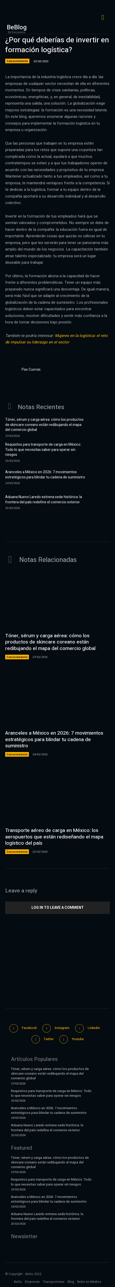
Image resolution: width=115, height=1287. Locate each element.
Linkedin (94, 1028)
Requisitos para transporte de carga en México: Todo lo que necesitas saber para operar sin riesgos (43, 449)
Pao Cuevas (31, 369)
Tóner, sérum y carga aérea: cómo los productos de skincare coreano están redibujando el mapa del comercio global (44, 424)
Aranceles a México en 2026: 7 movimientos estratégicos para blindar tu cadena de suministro (45, 474)
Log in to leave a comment (57, 907)
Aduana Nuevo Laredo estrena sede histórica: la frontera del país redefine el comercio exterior (43, 499)
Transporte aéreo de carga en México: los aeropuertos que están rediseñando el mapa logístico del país (54, 837)
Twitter (49, 1039)
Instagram (62, 1028)
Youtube (78, 1039)
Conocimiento (17, 61)
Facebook (29, 1028)
